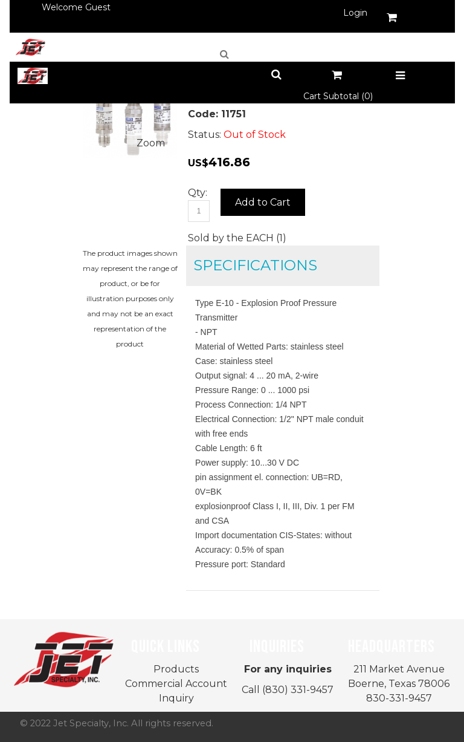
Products (176, 669)
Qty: (197, 192)
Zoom (151, 143)
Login (355, 12)
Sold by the (217, 238)
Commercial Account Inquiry (176, 691)
